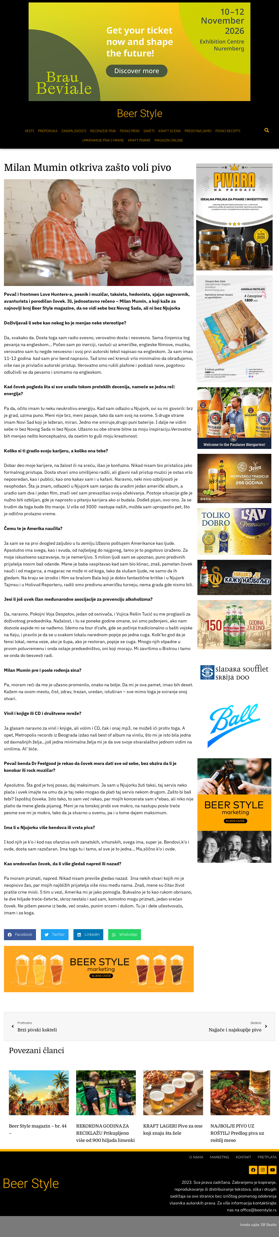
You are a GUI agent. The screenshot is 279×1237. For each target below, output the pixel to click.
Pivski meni (130, 131)
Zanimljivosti (73, 131)
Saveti (149, 131)
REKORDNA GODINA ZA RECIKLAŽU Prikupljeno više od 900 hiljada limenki (105, 1133)
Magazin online (169, 140)
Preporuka (47, 131)
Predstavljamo (198, 131)
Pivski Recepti (227, 131)
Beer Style (139, 113)
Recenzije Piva (103, 131)
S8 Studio (269, 1224)
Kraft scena (169, 131)
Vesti (29, 131)
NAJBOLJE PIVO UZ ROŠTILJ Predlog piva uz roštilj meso (237, 1133)
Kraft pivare (139, 140)
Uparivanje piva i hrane (103, 140)
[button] (266, 130)
